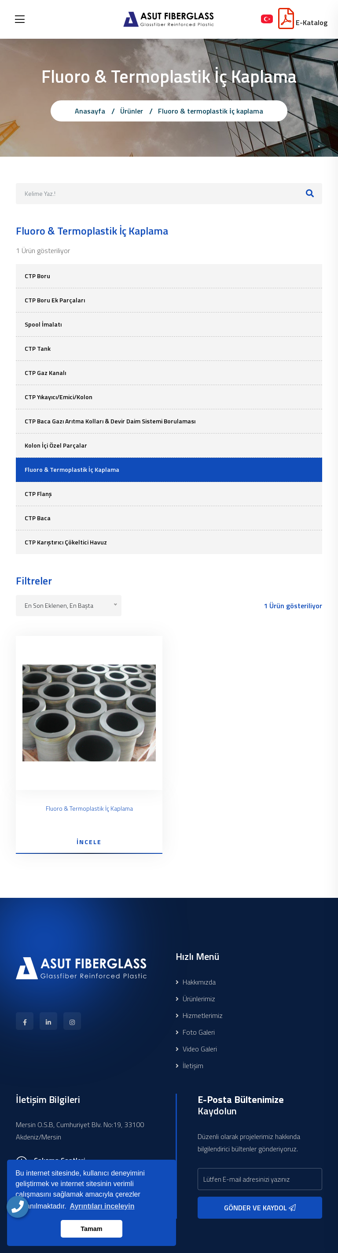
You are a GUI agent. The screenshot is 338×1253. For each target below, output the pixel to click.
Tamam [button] (91, 1228)
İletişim (189, 1065)
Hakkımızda (196, 982)
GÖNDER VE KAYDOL (260, 1207)
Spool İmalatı (43, 324)
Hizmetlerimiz (199, 1015)
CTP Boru (37, 275)
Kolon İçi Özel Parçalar (56, 445)
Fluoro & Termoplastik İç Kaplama (72, 469)
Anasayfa (90, 111)
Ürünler (131, 111)
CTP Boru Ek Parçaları (55, 300)
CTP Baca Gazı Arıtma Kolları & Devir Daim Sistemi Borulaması (110, 421)
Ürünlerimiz (195, 998)
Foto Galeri (195, 1032)
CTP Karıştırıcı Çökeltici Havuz (66, 542)
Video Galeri (196, 1049)
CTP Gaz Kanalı (45, 372)
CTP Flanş (38, 493)
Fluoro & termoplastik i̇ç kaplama (210, 111)
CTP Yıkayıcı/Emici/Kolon (58, 396)
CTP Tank (38, 348)
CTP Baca (38, 517)
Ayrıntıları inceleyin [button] (102, 1206)
